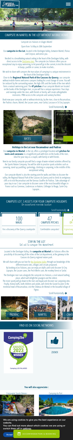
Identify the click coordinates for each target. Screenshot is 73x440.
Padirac (14, 314)
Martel (42, 314)
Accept (9, 434)
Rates (27, 138)
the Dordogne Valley (39, 261)
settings (27, 428)
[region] (36, 15)
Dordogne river (28, 61)
